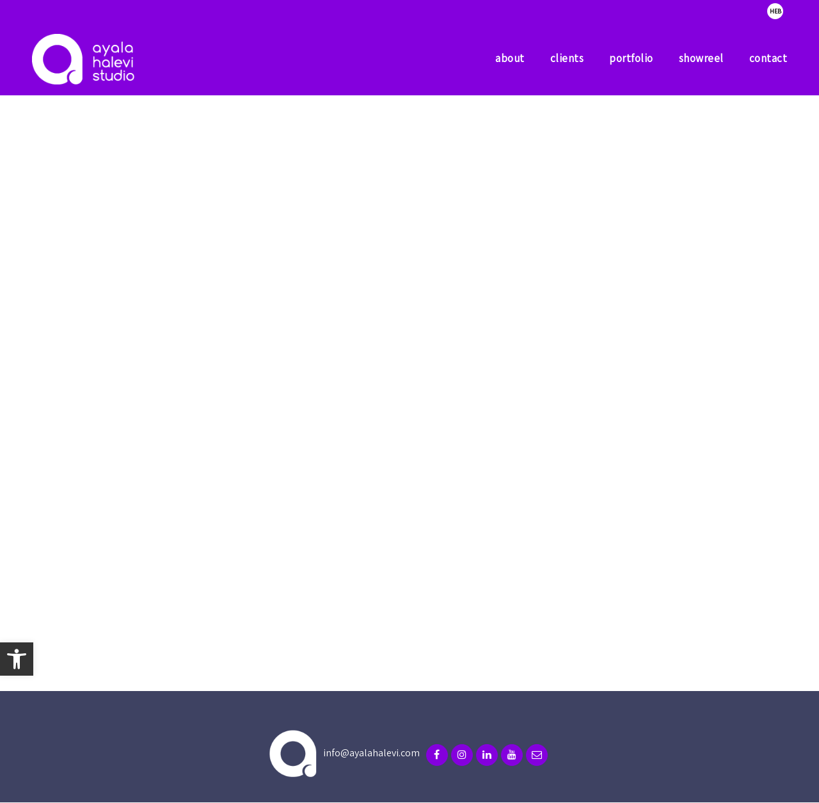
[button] (16, 659)
